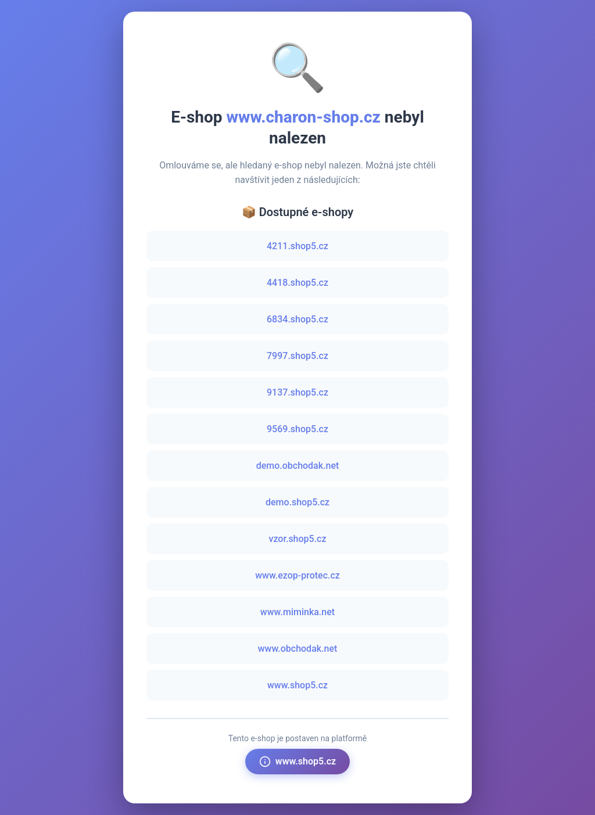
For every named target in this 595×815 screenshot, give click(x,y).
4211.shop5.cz (297, 246)
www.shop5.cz (297, 685)
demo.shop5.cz (297, 502)
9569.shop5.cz (297, 429)
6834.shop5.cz (297, 319)
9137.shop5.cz (297, 392)
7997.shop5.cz (297, 355)
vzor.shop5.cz (297, 538)
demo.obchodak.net (297, 465)
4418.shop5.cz (297, 282)
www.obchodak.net (298, 648)
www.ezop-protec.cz (297, 575)
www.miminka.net (297, 611)
